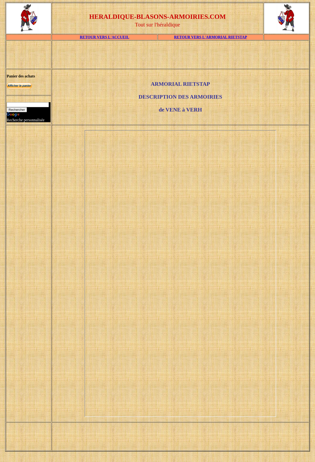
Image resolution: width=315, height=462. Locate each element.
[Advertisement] (180, 56)
